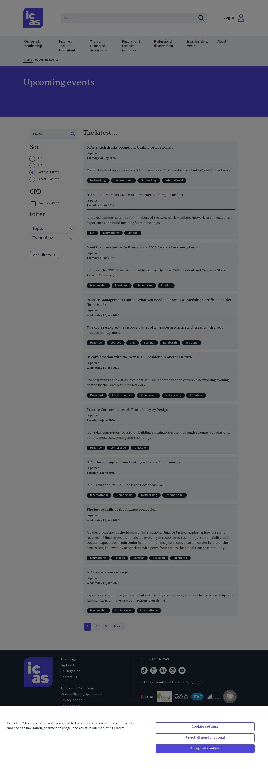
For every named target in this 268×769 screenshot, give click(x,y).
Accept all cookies (205, 749)
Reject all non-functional (205, 738)
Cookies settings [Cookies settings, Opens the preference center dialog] (205, 727)
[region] (134, 737)
